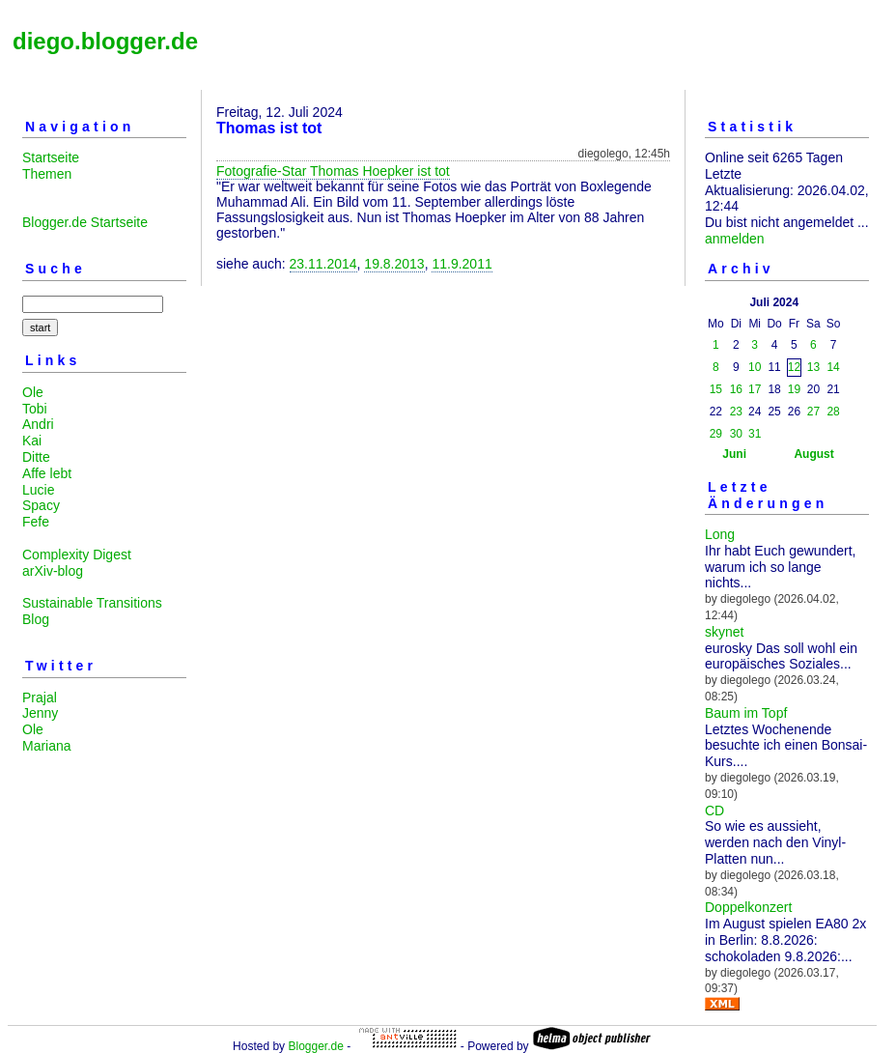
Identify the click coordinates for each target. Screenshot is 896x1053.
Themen (46, 174)
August (813, 454)
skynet (724, 632)
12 (794, 367)
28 (832, 411)
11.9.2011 (461, 263)
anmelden (735, 238)
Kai (32, 440)
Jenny (40, 713)
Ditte (36, 457)
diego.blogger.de (105, 41)
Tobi (34, 408)
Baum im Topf (746, 713)
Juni (734, 454)
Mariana (46, 746)
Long (720, 534)
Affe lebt (46, 473)
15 (716, 389)
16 (736, 389)
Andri (38, 424)
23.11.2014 (323, 263)
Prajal (39, 697)
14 (832, 367)
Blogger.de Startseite (85, 222)
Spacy (41, 505)
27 (813, 411)
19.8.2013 (394, 263)
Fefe (35, 521)
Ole (32, 392)
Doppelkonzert (748, 907)
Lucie (38, 490)
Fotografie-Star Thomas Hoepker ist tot (333, 171)
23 (736, 411)
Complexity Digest (76, 554)
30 (736, 434)
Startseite (50, 157)
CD (714, 810)
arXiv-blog (52, 571)
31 (754, 434)
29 (716, 434)
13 (813, 367)
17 (754, 389)
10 (754, 367)
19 (794, 389)
